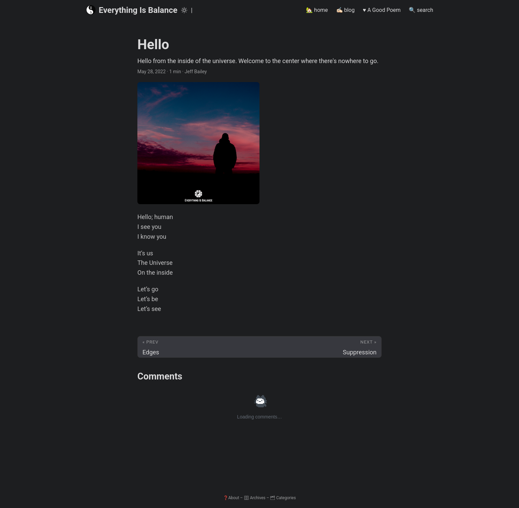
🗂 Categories (283, 497)
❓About (231, 497)
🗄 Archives (255, 497)
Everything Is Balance (131, 10)
